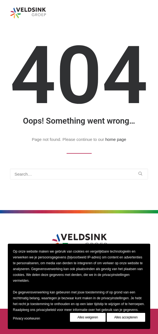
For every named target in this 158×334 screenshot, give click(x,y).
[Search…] (79, 174)
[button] (140, 173)
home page (115, 139)
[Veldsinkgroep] (28, 13)
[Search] (79, 174)
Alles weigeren (87, 317)
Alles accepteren (126, 317)
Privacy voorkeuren (26, 318)
